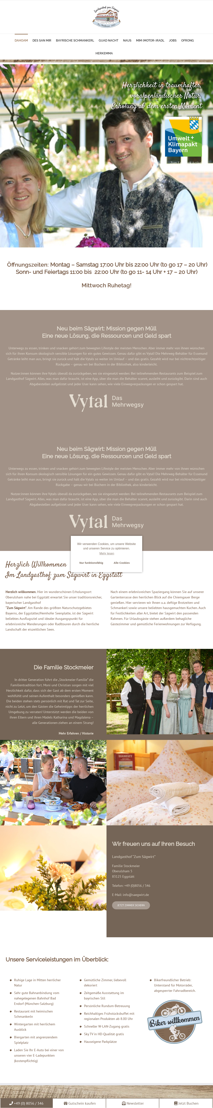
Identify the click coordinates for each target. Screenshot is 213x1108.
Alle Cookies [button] (122, 562)
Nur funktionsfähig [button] (91, 562)
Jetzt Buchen (186, 1103)
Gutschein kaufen (80, 1103)
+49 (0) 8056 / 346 (26, 1103)
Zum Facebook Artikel (186, 163)
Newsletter (133, 1103)
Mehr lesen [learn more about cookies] (106, 553)
